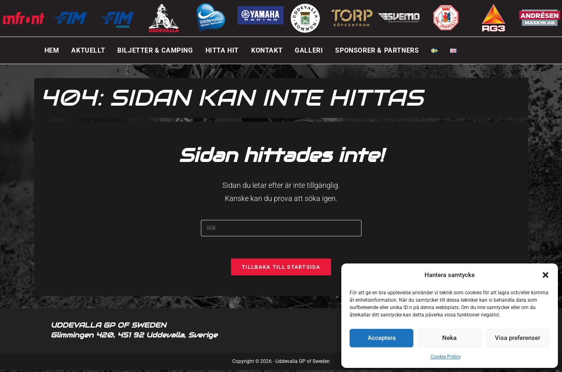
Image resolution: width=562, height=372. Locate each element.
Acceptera (382, 338)
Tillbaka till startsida (281, 269)
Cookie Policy (446, 357)
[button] (545, 275)
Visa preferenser (517, 338)
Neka (449, 338)
